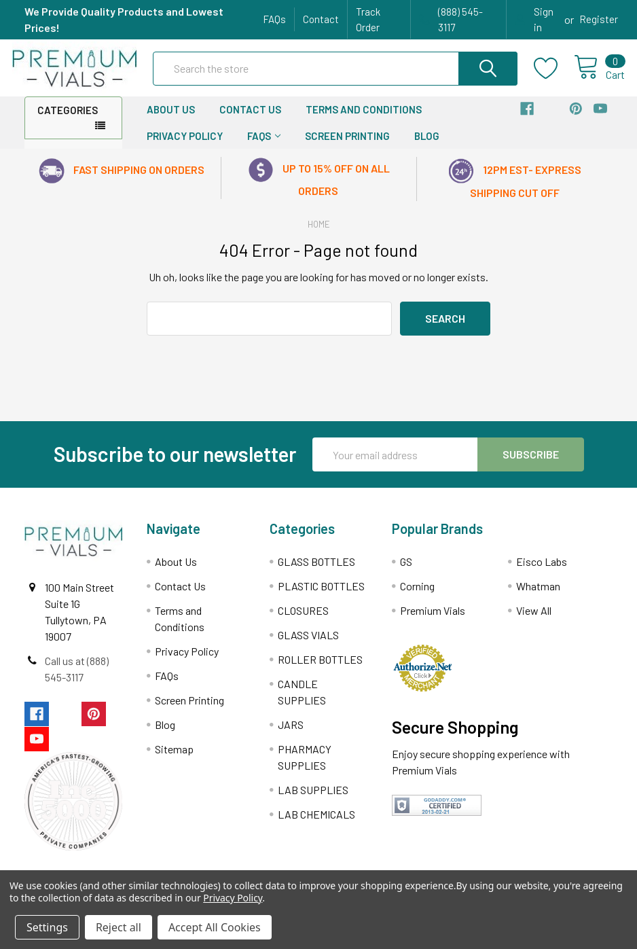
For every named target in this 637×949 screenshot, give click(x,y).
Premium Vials (432, 619)
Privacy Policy (185, 145)
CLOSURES (303, 619)
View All (533, 619)
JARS (291, 734)
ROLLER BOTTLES (320, 668)
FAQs (274, 19)
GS (406, 571)
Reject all (118, 927)
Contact (321, 19)
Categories (67, 119)
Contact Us (250, 119)
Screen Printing (347, 145)
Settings (47, 927)
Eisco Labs (541, 571)
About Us (171, 119)
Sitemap (174, 758)
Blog (426, 145)
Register (598, 19)
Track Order (368, 19)
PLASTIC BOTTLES (321, 595)
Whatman (538, 595)
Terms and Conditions (364, 119)
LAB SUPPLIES (313, 799)
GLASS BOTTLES (316, 571)
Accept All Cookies (214, 927)
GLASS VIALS (308, 644)
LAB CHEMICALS (316, 823)
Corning (417, 595)
